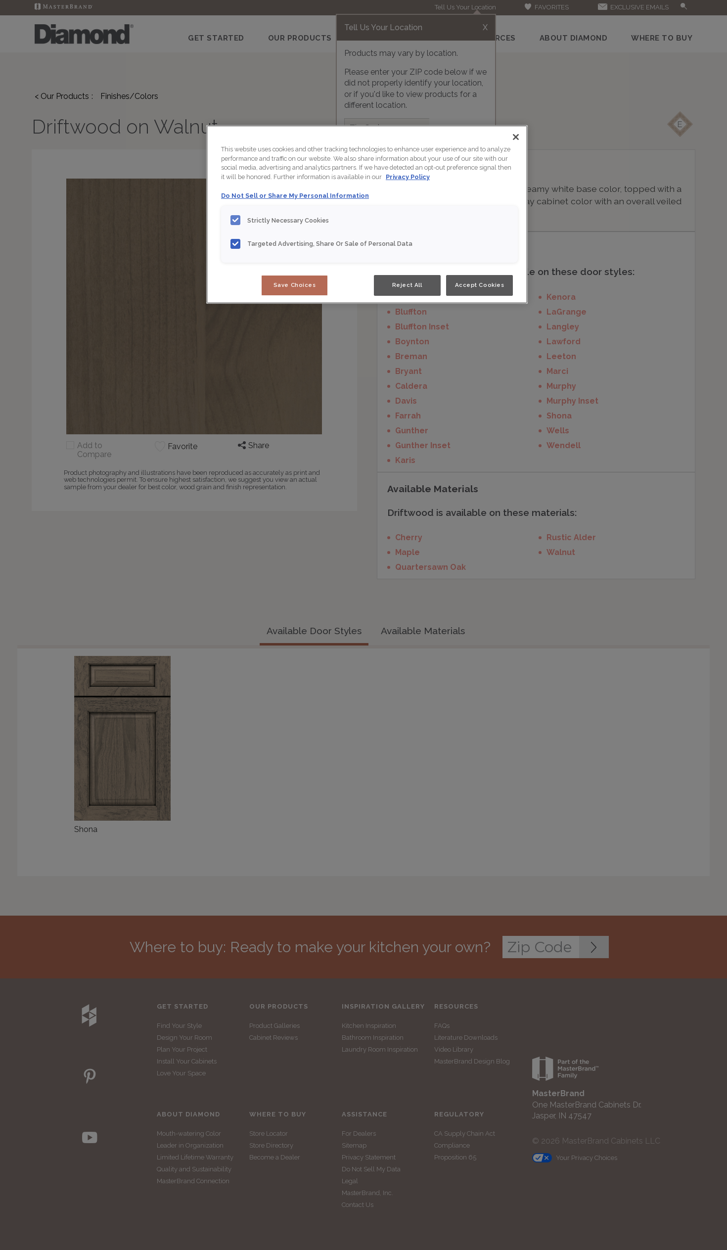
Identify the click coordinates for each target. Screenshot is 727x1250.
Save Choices (294, 284)
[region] (367, 214)
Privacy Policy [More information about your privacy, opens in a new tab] (408, 177)
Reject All (407, 284)
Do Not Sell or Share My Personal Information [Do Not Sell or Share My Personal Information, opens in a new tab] (295, 195)
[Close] (516, 137)
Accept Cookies (479, 284)
